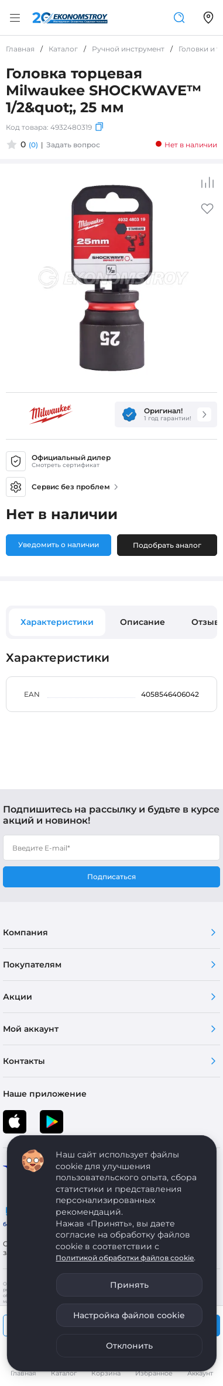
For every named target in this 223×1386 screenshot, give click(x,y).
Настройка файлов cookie (129, 1315)
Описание (142, 622)
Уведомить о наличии (58, 544)
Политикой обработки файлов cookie (125, 1257)
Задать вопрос (73, 144)
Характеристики (57, 622)
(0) (33, 144)
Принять (129, 1285)
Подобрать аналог (167, 545)
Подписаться (111, 876)
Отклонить (129, 1345)
